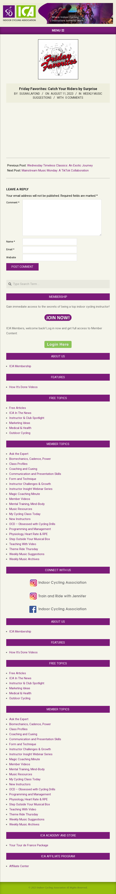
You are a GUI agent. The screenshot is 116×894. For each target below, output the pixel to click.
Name (10, 241)
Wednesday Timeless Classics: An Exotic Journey (60, 165)
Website (11, 257)
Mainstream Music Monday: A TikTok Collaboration (55, 170)
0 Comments (74, 97)
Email (10, 249)
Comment (12, 202)
